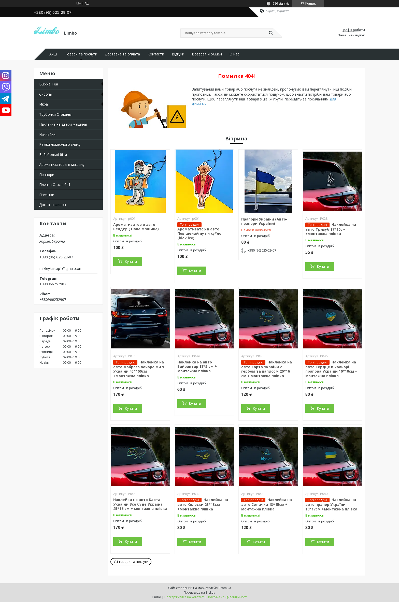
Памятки (46, 194)
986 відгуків (281, 3)
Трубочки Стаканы (55, 114)
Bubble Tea (48, 84)
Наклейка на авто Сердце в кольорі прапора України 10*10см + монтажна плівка (331, 369)
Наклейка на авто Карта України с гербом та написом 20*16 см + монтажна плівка (266, 369)
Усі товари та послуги (130, 561)
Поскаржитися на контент (184, 597)
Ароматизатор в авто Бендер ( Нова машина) (136, 226)
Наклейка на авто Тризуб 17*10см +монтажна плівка (330, 229)
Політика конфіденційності (227, 597)
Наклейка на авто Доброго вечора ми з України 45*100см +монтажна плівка (138, 369)
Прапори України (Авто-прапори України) (264, 221)
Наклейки (47, 134)
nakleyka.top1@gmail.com (60, 268)
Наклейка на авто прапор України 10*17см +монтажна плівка (331, 504)
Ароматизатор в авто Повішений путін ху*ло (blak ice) (199, 233)
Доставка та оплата (122, 54)
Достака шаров (52, 204)
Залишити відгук (351, 35)
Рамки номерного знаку (59, 144)
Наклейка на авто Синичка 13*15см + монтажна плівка (266, 504)
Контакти (156, 54)
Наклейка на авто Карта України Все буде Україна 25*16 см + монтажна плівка (140, 504)
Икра (43, 104)
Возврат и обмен (207, 54)
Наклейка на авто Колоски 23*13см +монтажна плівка (202, 504)
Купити (131, 261)
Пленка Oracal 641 (54, 184)
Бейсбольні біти (53, 154)
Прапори (46, 174)
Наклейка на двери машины (63, 124)
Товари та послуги (81, 54)
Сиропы (45, 94)
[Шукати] (271, 33)
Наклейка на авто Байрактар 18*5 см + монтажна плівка (197, 366)
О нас (234, 54)
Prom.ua (225, 588)
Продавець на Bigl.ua (199, 592)
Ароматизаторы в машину (61, 164)
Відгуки (178, 54)
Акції (53, 54)
